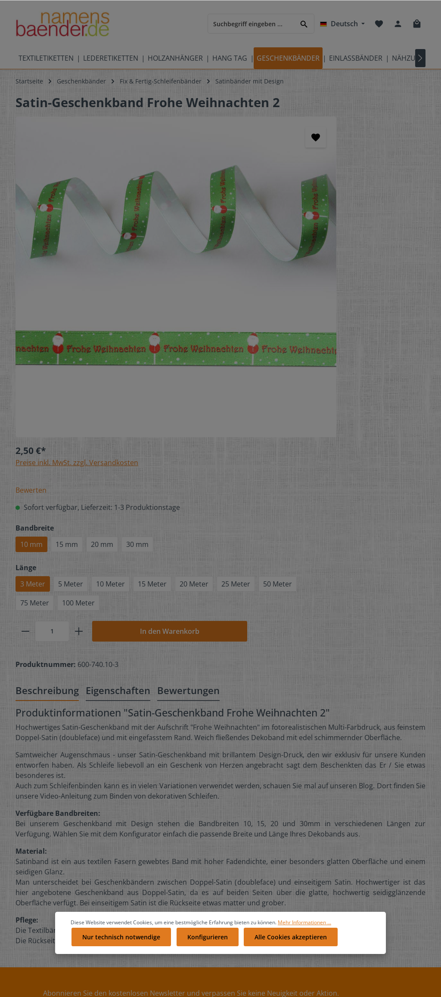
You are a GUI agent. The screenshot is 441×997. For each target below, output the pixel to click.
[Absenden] (198, 716)
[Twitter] (368, 802)
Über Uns (249, 802)
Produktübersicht (40, 865)
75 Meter (284, 305)
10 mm (281, 227)
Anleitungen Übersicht (158, 884)
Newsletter (141, 898)
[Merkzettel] (379, 23)
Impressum (252, 898)
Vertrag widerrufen (265, 925)
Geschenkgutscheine (156, 829)
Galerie (136, 843)
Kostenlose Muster (153, 816)
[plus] (328, 333)
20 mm (351, 227)
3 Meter (282, 267)
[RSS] (382, 814)
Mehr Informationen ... (304, 939)
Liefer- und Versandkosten (274, 829)
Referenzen (142, 857)
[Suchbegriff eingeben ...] (251, 23)
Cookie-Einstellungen (266, 816)
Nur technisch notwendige (120, 952)
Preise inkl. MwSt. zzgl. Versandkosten (326, 135)
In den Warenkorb (387, 333)
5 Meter (319, 267)
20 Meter (284, 286)
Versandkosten (277, 976)
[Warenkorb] (416, 23)
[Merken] (226, 137)
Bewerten (280, 163)
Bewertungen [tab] (188, 392)
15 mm (316, 227)
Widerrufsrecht (258, 871)
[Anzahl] (301, 333)
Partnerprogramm (152, 871)
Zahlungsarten (257, 843)
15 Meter (401, 267)
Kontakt (137, 788)
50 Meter (367, 286)
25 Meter (325, 286)
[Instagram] (368, 814)
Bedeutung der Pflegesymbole (37, 794)
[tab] (47, 393)
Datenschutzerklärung (268, 857)
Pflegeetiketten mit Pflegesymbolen (42, 820)
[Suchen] (304, 23)
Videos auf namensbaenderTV (43, 846)
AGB (242, 884)
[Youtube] (382, 802)
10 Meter (359, 267)
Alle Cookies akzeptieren (286, 952)
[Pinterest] (353, 814)
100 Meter (327, 305)
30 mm (387, 227)
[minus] (275, 333)
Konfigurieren (204, 952)
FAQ (131, 802)
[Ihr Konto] (398, 23)
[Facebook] (353, 802)
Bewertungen (255, 788)
